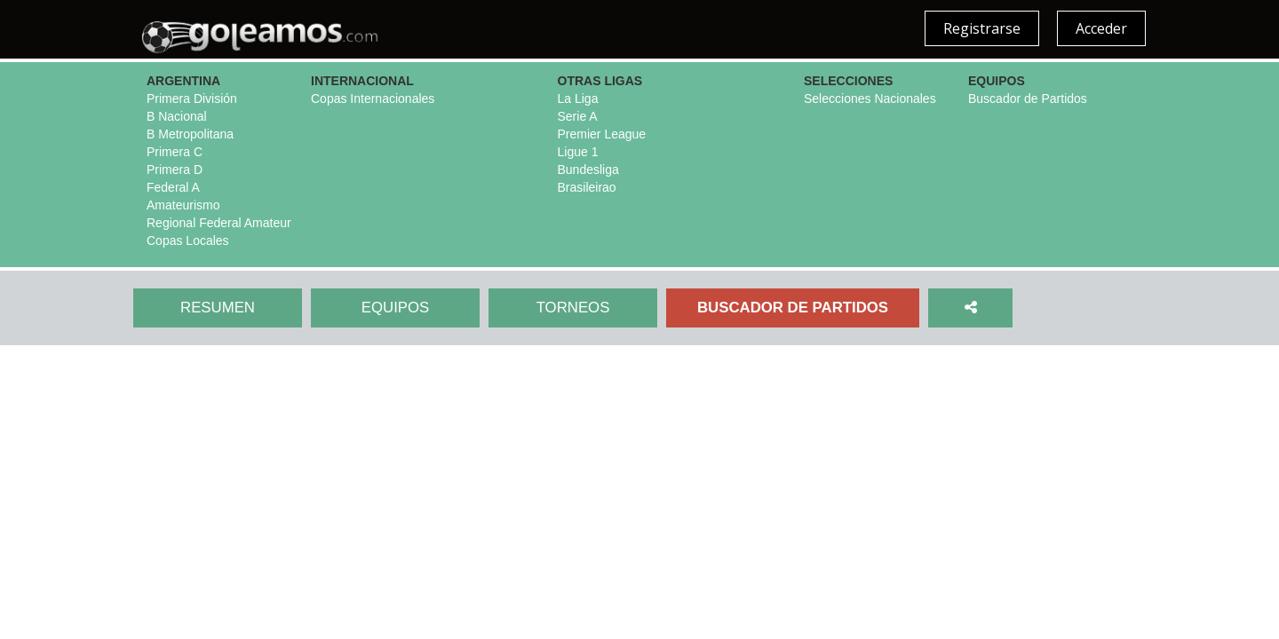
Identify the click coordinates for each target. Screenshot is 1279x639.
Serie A (578, 116)
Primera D (175, 169)
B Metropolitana (190, 134)
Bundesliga (588, 169)
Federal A (173, 187)
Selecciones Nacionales (870, 98)
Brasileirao (587, 187)
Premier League (602, 134)
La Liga (578, 98)
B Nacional (177, 116)
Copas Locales (188, 240)
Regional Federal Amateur (219, 223)
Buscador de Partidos (1027, 98)
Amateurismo (183, 205)
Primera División (192, 98)
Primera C (175, 152)
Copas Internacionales (372, 98)
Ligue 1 (578, 152)
